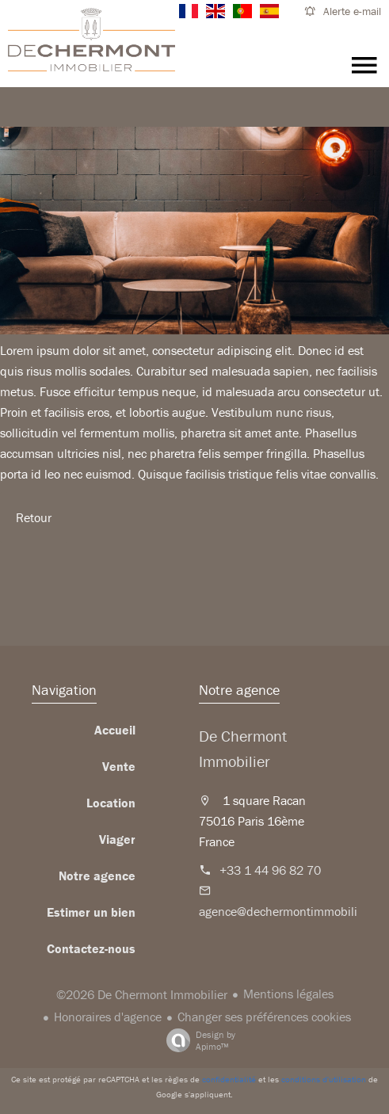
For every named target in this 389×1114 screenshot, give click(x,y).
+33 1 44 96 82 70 (270, 870)
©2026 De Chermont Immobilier (141, 994)
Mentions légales (288, 993)
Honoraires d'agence (108, 1016)
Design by (196, 1040)
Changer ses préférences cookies (264, 1016)
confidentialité (229, 1079)
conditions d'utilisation (323, 1079)
